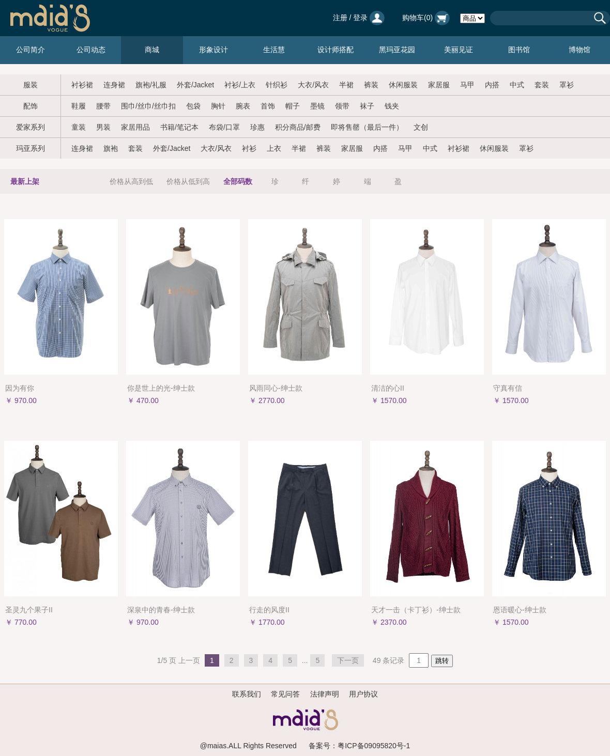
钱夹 (392, 106)
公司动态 (91, 49)
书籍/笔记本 (179, 127)
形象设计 (213, 49)
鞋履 (78, 106)
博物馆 (579, 49)
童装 (78, 127)
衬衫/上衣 (239, 85)
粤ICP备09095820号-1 (374, 746)
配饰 (30, 106)
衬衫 (249, 148)
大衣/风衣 (313, 85)
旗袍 (110, 148)
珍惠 (257, 127)
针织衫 (276, 85)
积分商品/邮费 (298, 127)
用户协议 (363, 694)
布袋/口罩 (224, 127)
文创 (421, 127)
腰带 (103, 106)
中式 (517, 85)
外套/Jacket (195, 85)
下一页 (348, 660)
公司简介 (30, 49)
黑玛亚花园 (397, 49)
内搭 (492, 85)
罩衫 (566, 85)
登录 (360, 17)
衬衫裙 (82, 85)
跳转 (442, 661)
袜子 (367, 106)
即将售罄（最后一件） (367, 127)
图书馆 (519, 49)
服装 (30, 85)
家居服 (439, 85)
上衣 (274, 148)
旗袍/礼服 (150, 85)
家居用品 (135, 127)
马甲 (467, 85)
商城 (152, 49)
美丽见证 (458, 49)
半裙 (346, 85)
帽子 (292, 106)
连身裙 (114, 85)
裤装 (371, 85)
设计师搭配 (335, 49)
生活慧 (274, 49)
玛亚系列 (30, 148)
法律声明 (324, 694)
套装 (542, 85)
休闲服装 (403, 85)
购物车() (426, 17)
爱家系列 (30, 127)
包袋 (193, 106)
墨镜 (317, 106)
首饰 (268, 106)
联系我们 (246, 694)
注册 (340, 17)
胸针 (218, 106)
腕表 (243, 106)
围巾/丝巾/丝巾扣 (148, 106)
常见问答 (285, 694)
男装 (103, 127)
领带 (342, 106)
